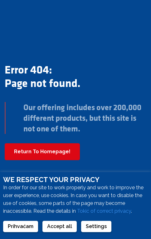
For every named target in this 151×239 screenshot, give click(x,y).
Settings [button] (96, 226)
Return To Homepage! (42, 152)
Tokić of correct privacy (104, 211)
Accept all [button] (59, 226)
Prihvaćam (20, 226)
